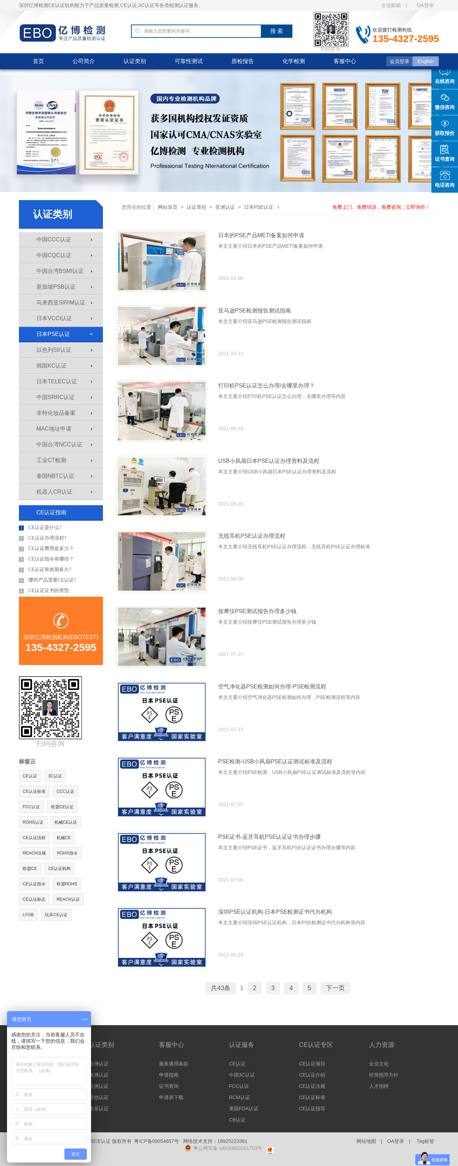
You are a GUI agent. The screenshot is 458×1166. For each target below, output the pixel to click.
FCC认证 (31, 806)
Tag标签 (425, 1141)
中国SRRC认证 (64, 397)
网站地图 (366, 1141)
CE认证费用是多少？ (46, 548)
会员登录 (399, 61)
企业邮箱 (389, 5)
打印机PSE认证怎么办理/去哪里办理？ (266, 386)
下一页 (335, 988)
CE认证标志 (34, 899)
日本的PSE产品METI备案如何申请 (261, 235)
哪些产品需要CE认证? (47, 580)
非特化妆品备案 (64, 413)
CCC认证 (65, 791)
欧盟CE (30, 868)
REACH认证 (68, 899)
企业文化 (379, 1063)
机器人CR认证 (64, 492)
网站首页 (168, 207)
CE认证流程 (34, 837)
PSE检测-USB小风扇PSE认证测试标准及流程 (275, 761)
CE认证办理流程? (42, 538)
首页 (38, 61)
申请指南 (169, 1075)
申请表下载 (171, 1097)
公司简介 (83, 61)
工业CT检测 (64, 460)
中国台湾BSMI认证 (64, 271)
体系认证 (99, 1108)
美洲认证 (99, 1075)
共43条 (220, 988)
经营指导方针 (383, 1075)
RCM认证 (239, 1097)
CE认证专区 (316, 1044)
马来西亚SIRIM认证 (64, 303)
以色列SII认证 (64, 350)
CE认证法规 (312, 1086)
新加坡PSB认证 (64, 287)
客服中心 (345, 61)
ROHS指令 (67, 853)
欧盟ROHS (67, 884)
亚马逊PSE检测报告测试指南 (254, 311)
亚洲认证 (225, 207)
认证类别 (135, 61)
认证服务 (241, 1044)
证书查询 (169, 1086)
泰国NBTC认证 (64, 476)
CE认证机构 (59, 868)
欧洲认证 (99, 1063)
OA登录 (423, 5)
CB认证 (237, 1120)
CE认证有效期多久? (45, 569)
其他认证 (99, 1097)
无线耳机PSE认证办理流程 (251, 536)
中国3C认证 (242, 1075)
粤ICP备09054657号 (156, 1141)
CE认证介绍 (312, 1075)
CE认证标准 (34, 791)
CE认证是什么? (40, 527)
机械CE (64, 837)
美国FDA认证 (243, 1108)
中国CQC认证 (64, 255)
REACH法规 (34, 853)
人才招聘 (379, 1086)
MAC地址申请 (64, 429)
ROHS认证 (33, 822)
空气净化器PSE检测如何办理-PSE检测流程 (272, 687)
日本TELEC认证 (64, 381)
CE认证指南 (51, 512)
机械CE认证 (66, 822)
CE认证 (30, 776)
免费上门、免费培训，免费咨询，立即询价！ (381, 207)
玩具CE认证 (56, 914)
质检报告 (242, 61)
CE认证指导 (312, 1108)
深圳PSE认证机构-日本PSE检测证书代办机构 (275, 912)
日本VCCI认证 (64, 318)
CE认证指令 (34, 884)
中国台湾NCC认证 (64, 444)
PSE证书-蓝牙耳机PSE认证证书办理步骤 (269, 837)
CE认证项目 (312, 1063)
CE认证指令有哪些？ (46, 559)
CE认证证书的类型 (44, 591)
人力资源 (381, 1044)
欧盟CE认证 (62, 806)
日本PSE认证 (64, 334)
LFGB (28, 914)
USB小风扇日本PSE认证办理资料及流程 (268, 461)
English (426, 61)
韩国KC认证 (64, 366)
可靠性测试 (189, 61)
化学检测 (294, 61)
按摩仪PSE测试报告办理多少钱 (257, 611)
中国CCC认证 (64, 239)
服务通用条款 (173, 1063)
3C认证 (55, 776)
